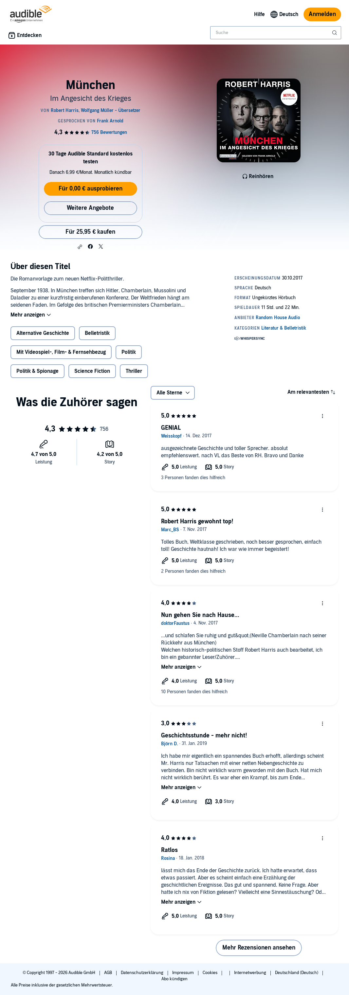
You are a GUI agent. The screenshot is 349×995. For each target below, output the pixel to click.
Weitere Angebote (90, 208)
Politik (128, 352)
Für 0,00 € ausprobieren (90, 188)
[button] (80, 246)
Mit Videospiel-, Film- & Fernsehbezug (61, 352)
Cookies (210, 972)
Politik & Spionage (37, 371)
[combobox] (275, 32)
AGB (108, 972)
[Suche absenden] (335, 32)
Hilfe (259, 14)
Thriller (134, 371)
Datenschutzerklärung (142, 972)
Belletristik (97, 333)
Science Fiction (92, 371)
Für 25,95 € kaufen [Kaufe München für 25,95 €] (90, 231)
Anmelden (322, 14)
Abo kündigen (174, 979)
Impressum (183, 972)
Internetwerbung (250, 972)
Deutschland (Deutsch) (297, 972)
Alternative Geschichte (42, 333)
